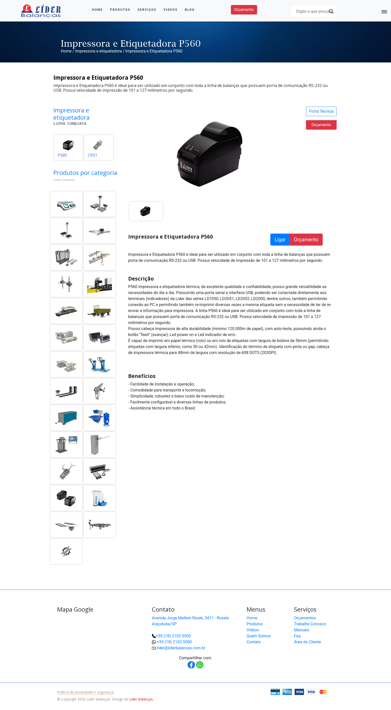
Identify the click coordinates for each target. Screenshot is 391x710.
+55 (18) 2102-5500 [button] (174, 642)
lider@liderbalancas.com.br (181, 648)
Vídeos (253, 630)
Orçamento (244, 9)
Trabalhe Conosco (310, 624)
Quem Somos (259, 636)
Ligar (280, 240)
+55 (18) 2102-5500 (173, 636)
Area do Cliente (307, 642)
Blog (190, 9)
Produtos (120, 9)
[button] (371, 690)
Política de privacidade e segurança (85, 692)
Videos (171, 9)
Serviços (147, 9)
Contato (254, 642)
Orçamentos (305, 618)
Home (97, 9)
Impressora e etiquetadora (98, 51)
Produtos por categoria (85, 172)
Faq (297, 636)
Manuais (301, 630)
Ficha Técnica (321, 111)
